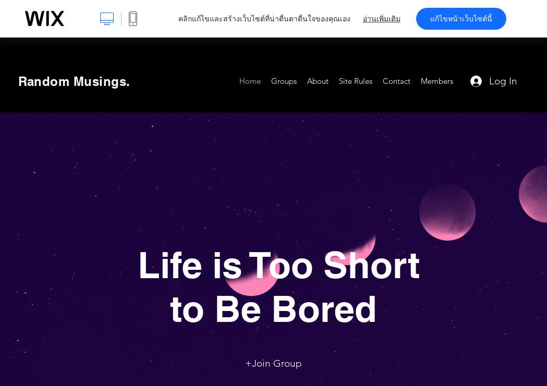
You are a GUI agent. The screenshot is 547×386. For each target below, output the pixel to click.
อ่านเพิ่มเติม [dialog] (381, 18)
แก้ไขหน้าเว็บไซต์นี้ (461, 18)
